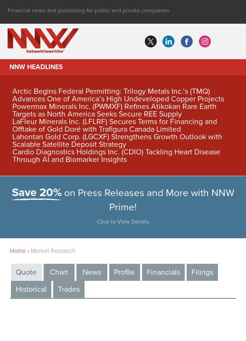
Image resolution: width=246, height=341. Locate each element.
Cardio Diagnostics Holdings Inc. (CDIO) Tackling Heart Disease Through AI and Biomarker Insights (116, 155)
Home (18, 251)
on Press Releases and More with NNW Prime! (123, 208)
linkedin (168, 42)
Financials (163, 272)
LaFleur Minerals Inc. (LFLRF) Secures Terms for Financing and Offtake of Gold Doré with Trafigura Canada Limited (114, 125)
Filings (202, 272)
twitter (150, 42)
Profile (124, 272)
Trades (69, 289)
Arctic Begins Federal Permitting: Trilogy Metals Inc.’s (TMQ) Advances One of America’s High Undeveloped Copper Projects (118, 95)
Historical (31, 289)
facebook (186, 42)
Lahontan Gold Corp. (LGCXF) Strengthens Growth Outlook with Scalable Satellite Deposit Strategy (117, 140)
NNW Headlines (36, 67)
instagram (205, 42)
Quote (26, 272)
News (92, 272)
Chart (59, 272)
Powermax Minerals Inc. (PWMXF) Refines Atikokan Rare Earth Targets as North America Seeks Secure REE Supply (114, 110)
